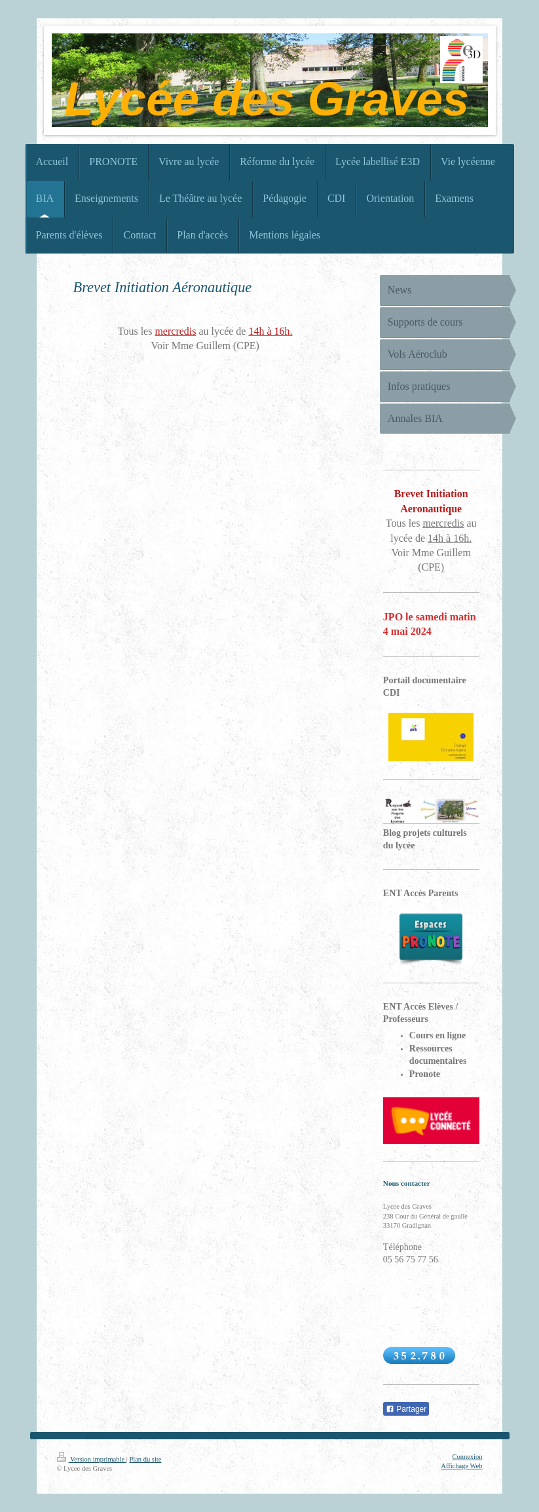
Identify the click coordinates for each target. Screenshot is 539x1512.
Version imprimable (91, 1459)
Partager (406, 1409)
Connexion (467, 1456)
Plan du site (145, 1459)
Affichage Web (461, 1465)
